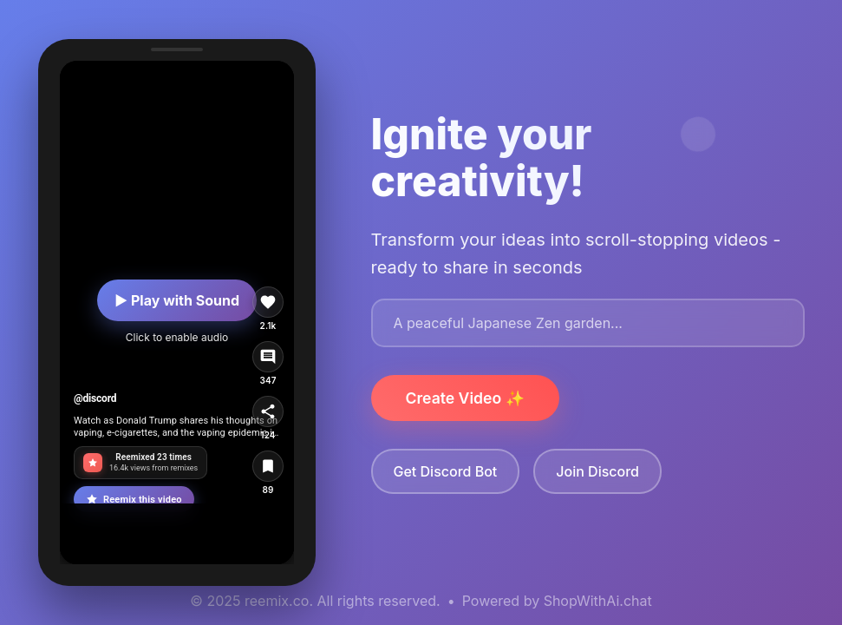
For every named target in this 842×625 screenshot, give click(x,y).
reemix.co (277, 600)
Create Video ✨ (465, 398)
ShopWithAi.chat (598, 600)
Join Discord (597, 471)
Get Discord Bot (446, 471)
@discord (95, 398)
